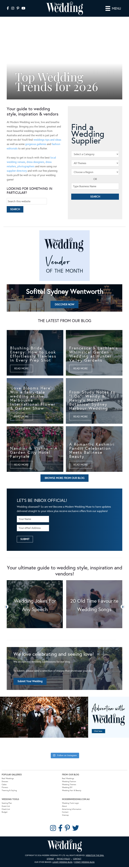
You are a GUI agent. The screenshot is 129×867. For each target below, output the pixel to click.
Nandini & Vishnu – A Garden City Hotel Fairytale (34, 452)
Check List (6, 809)
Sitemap (65, 815)
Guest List (6, 806)
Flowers (5, 787)
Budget (4, 812)
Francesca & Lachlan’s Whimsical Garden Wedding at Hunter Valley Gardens (93, 354)
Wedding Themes (69, 784)
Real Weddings (8, 778)
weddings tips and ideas (47, 139)
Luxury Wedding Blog (62, 862)
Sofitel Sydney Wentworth (64, 291)
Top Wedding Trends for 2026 (56, 81)
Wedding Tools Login (70, 803)
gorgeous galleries (35, 144)
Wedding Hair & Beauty (71, 790)
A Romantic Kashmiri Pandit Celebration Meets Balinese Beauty (92, 450)
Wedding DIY (67, 787)
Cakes (4, 784)
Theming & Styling (9, 790)
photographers (25, 166)
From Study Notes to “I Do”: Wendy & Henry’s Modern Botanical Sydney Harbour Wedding (92, 400)
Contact (65, 812)
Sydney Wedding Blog (84, 862)
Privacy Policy (63, 859)
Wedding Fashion (69, 781)
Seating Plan (7, 803)
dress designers (35, 162)
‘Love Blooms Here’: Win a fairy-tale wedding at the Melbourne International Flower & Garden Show (32, 398)
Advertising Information (71, 809)
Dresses (5, 781)
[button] (10, 61)
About (64, 806)
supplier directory (17, 170)
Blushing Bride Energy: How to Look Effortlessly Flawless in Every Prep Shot (33, 354)
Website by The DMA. (95, 855)
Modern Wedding (64, 845)
